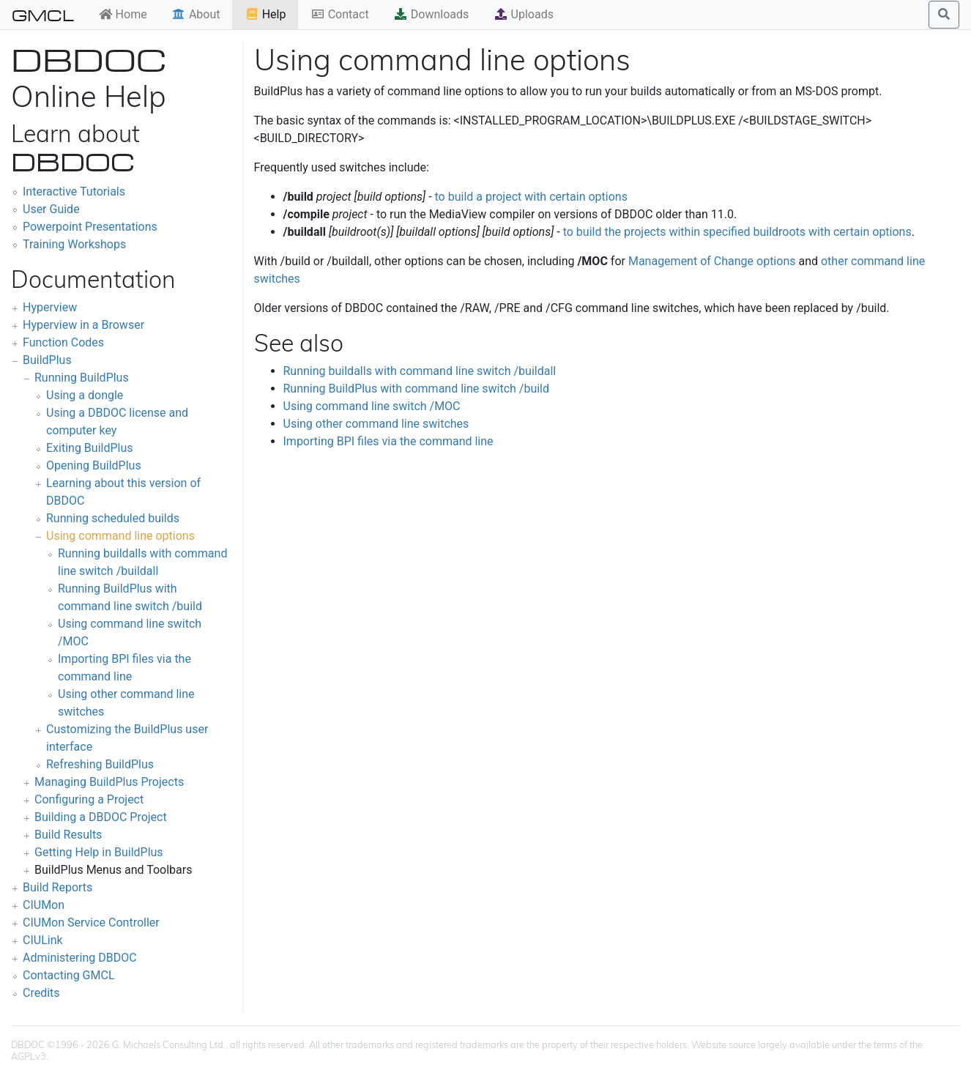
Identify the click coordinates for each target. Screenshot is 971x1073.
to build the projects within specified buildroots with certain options (737, 232)
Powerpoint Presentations (90, 227)
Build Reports (57, 887)
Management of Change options (712, 261)
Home (122, 14)
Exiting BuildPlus (89, 448)
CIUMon (43, 905)
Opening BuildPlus (93, 465)
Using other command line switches (376, 424)
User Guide (51, 209)
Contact (339, 14)
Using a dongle (84, 395)
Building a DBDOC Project (100, 817)
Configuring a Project (89, 799)
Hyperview (50, 307)
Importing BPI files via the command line (388, 441)
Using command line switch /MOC (372, 406)
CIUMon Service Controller (91, 922)
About (195, 14)
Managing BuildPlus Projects (109, 782)
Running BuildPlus (81, 378)
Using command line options (120, 536)
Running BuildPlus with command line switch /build (416, 389)
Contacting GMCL (69, 975)
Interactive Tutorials (74, 191)
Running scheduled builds (112, 518)
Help (265, 14)
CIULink (43, 940)
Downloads (431, 14)
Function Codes (63, 342)
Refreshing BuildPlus (100, 764)
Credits (41, 993)
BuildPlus (47, 360)
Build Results (68, 835)
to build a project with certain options (531, 197)
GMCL (43, 14)
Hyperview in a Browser (83, 325)
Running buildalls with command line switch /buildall (420, 371)
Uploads (524, 14)
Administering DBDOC (80, 958)
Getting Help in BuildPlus (98, 852)
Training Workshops (74, 244)
